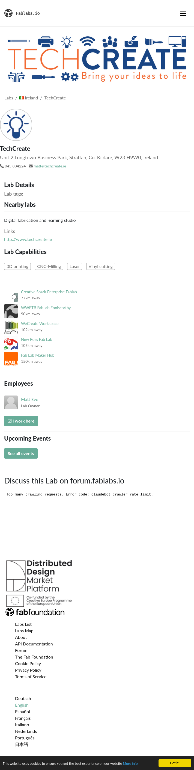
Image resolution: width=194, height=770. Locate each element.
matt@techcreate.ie (50, 166)
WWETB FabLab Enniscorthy (46, 307)
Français (23, 718)
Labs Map (24, 630)
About (21, 637)
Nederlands (26, 731)
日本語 (21, 744)
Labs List (23, 624)
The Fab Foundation (34, 656)
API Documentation (34, 643)
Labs (8, 97)
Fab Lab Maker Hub (38, 355)
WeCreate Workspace (40, 323)
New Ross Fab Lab (36, 339)
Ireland (28, 97)
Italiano (22, 724)
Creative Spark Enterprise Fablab (49, 292)
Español (22, 711)
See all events (21, 453)
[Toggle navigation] (183, 13)
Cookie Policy (28, 663)
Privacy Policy (28, 669)
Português (24, 737)
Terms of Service (30, 676)
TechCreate (55, 97)
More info (130, 764)
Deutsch (23, 698)
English (22, 704)
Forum (21, 650)
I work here (21, 420)
